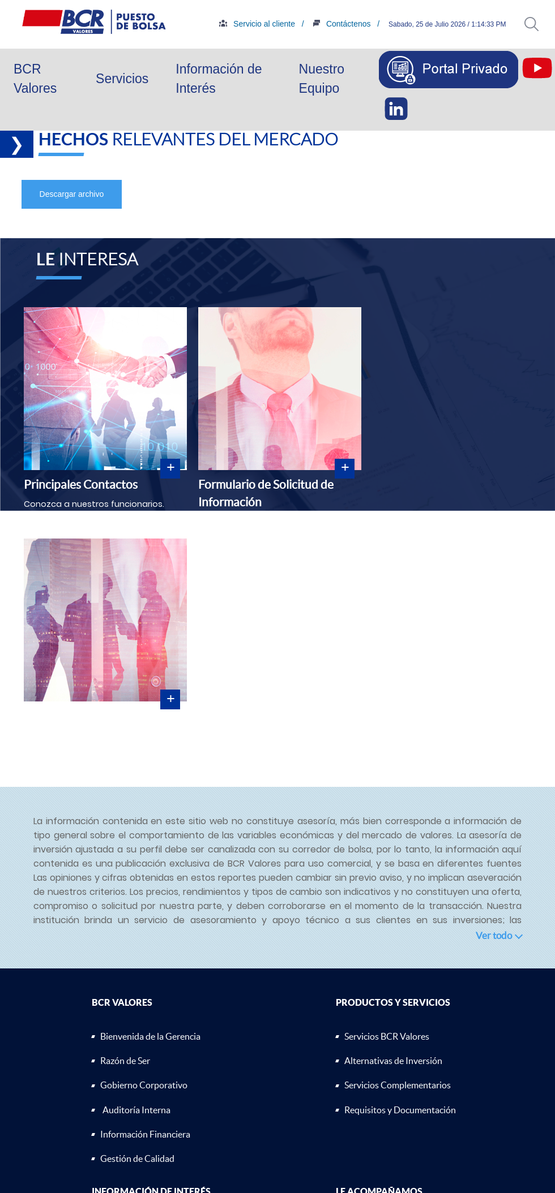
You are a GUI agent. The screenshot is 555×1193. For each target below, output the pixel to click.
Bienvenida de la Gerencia (150, 1036)
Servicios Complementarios (397, 1085)
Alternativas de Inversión (393, 1061)
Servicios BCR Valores (386, 1036)
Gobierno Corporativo (143, 1085)
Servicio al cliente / (305, 23)
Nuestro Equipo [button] (322, 79)
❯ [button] (16, 144)
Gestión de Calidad (137, 1158)
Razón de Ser (125, 1061)
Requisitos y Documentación (400, 1110)
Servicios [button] (122, 78)
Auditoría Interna (136, 1110)
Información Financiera (145, 1134)
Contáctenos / (389, 23)
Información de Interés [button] (219, 79)
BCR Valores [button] (35, 79)
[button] (531, 24)
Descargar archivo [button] (72, 194)
